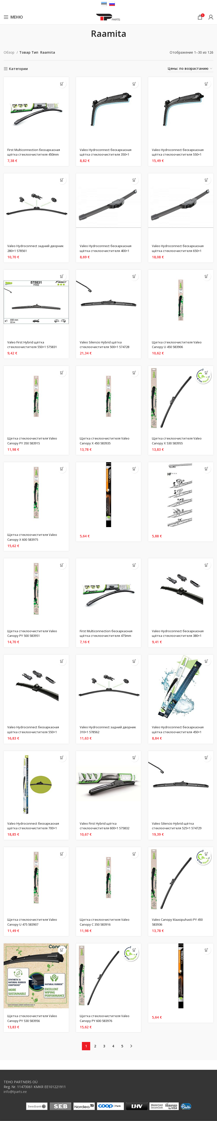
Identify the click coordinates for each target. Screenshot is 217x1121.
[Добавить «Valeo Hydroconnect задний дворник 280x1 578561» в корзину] (62, 180)
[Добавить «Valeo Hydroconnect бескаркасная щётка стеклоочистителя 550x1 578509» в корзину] (62, 661)
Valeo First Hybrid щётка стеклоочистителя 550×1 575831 (34, 344)
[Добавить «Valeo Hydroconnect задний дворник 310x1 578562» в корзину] (134, 661)
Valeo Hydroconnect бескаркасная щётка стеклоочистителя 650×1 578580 (180, 250)
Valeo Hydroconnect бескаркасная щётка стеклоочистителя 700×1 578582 (35, 828)
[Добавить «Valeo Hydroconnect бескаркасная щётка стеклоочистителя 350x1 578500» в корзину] (134, 84)
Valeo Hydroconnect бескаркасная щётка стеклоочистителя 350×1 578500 (108, 154)
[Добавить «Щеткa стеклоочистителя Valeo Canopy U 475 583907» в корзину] (62, 854)
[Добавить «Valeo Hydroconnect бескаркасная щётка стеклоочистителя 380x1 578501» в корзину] (206, 565)
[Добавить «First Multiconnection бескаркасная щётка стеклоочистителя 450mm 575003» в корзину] (62, 84)
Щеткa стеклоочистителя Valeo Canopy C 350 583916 (107, 922)
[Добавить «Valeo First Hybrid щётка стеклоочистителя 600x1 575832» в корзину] (134, 757)
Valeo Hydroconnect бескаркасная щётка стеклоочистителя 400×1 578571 (108, 250)
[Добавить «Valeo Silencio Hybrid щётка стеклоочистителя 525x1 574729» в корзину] (206, 757)
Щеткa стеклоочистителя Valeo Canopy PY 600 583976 (107, 1018)
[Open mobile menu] (13, 17)
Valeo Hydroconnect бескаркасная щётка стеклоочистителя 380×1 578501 (180, 636)
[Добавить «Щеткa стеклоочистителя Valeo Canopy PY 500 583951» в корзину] (62, 565)
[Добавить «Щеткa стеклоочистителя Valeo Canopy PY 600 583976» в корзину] (134, 950)
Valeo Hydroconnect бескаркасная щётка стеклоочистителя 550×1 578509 (35, 732)
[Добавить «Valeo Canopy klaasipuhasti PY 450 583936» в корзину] (206, 854)
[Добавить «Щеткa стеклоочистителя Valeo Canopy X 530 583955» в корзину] (206, 372)
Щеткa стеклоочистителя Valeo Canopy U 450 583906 (179, 344)
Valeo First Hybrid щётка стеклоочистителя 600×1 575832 (107, 826)
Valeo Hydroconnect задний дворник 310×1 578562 (102, 729)
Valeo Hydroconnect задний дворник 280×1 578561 (30, 248)
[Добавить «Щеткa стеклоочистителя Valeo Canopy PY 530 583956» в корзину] (62, 950)
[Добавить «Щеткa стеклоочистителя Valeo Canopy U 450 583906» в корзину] (206, 276)
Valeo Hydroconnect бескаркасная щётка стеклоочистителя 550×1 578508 (180, 154)
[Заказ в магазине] (190, 68)
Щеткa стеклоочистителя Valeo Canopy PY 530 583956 (34, 1018)
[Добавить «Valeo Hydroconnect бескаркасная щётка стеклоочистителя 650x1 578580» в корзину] (206, 180)
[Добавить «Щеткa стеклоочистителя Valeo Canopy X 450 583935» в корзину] (134, 372)
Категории (18, 69)
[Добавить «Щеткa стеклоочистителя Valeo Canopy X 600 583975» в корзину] (62, 469)
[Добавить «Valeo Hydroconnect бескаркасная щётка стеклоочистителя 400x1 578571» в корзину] (134, 180)
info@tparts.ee (15, 1091)
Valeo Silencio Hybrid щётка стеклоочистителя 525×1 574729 (179, 826)
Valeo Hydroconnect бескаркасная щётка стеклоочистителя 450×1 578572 (180, 732)
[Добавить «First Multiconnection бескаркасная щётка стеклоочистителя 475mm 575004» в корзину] (134, 565)
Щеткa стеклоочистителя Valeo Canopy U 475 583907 (34, 922)
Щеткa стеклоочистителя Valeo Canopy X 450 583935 (107, 440)
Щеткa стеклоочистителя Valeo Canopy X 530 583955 (179, 440)
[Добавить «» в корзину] (134, 469)
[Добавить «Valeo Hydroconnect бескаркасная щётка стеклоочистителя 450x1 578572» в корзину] (206, 661)
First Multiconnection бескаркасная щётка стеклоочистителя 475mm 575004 (108, 636)
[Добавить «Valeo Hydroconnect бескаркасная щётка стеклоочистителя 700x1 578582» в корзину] (62, 757)
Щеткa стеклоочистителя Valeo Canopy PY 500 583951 (34, 633)
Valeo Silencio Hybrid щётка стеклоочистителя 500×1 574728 (107, 344)
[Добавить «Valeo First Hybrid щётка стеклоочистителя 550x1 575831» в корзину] (62, 276)
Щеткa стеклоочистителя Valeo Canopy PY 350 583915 (34, 440)
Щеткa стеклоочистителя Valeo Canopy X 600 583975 (34, 537)
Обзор (9, 52)
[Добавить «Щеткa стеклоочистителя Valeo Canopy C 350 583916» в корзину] (134, 854)
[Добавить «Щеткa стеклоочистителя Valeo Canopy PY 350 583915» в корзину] (62, 372)
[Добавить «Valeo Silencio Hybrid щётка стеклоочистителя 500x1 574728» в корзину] (134, 276)
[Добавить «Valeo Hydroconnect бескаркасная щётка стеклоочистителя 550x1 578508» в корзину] (206, 84)
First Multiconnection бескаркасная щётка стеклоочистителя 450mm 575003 (36, 154)
